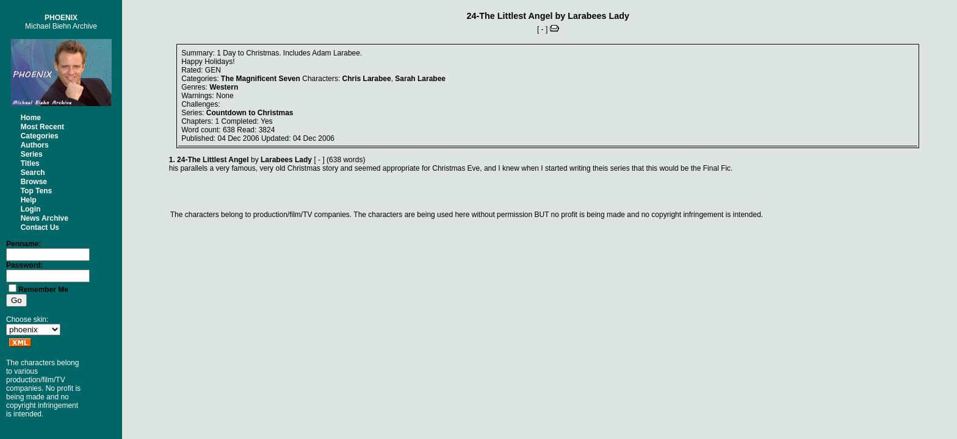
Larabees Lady (598, 16)
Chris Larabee (366, 78)
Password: (24, 265)
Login (31, 209)
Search (33, 172)
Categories (40, 136)
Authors (35, 145)
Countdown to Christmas (250, 113)
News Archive (44, 218)
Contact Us (40, 227)
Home (31, 117)
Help (29, 200)
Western (223, 87)
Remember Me (43, 289)
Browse (34, 181)
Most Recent (42, 127)
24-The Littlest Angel (509, 16)
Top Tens (36, 191)
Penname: (23, 244)
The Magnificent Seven (260, 78)
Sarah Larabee (420, 78)
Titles (30, 163)
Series (32, 154)
